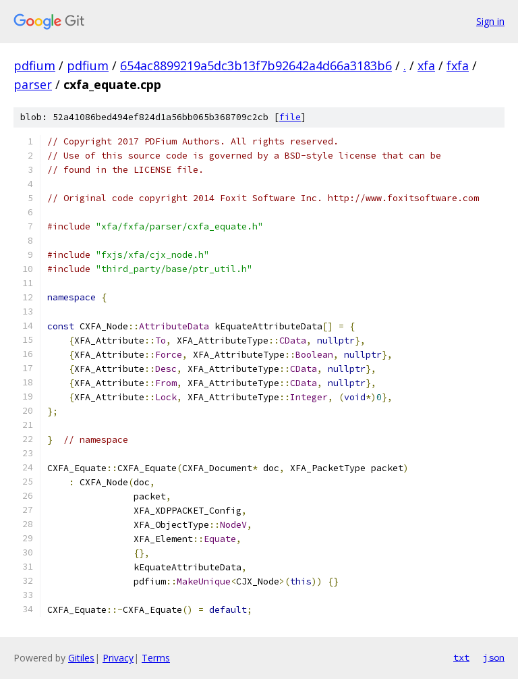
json (494, 657)
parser (32, 84)
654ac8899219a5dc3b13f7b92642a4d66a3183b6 (256, 65)
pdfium (34, 65)
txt (461, 657)
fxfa (458, 65)
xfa (426, 65)
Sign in (490, 21)
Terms (156, 657)
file (290, 117)
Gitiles (81, 657)
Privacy (118, 657)
